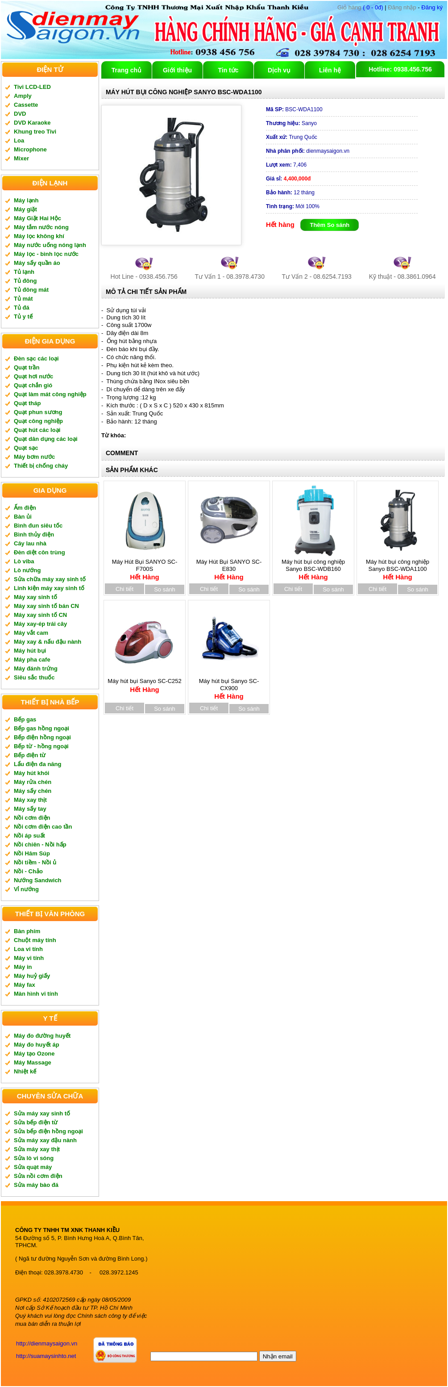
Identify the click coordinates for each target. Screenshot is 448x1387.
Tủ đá (21, 307)
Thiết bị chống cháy (41, 465)
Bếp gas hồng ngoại (41, 728)
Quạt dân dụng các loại (46, 439)
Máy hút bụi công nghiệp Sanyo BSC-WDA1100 (397, 566)
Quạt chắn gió (33, 385)
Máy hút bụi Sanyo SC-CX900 (229, 685)
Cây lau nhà (30, 543)
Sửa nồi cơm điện (38, 1176)
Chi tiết (124, 589)
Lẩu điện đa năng (37, 764)
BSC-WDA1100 (294, 109)
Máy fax (24, 984)
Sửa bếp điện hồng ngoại (48, 1131)
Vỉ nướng (26, 889)
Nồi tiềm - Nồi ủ (35, 862)
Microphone (30, 149)
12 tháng (290, 192)
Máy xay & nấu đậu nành (47, 641)
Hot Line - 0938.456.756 (144, 276)
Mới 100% (292, 206)
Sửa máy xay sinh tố (42, 1113)
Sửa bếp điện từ (36, 1122)
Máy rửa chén (32, 782)
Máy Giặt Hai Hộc (37, 218)
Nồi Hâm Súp (32, 853)
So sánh (164, 589)
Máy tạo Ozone (34, 1053)
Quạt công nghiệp (38, 421)
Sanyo (291, 123)
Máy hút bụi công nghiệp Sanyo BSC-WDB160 (313, 566)
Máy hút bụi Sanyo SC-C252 (145, 682)
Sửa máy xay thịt (37, 1149)
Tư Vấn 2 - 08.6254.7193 (317, 276)
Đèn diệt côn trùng (39, 552)
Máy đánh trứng (36, 668)
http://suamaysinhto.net (46, 1356)
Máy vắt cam (31, 632)
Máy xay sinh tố (35, 597)
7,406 (286, 165)
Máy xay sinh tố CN (40, 615)
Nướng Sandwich (38, 880)
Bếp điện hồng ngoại (42, 737)
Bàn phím (27, 931)
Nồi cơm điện (32, 817)
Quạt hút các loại (37, 430)
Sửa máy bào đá (36, 1185)
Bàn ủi (23, 516)
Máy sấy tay (30, 808)
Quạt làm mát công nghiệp (50, 394)
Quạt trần (26, 367)
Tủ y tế (23, 316)
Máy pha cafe (32, 659)
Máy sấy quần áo (37, 263)
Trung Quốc (291, 137)
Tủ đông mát (31, 289)
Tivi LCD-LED (32, 87)
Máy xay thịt (30, 799)
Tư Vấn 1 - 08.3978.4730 (230, 276)
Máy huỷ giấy (32, 975)
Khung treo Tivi (35, 131)
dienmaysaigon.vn (307, 151)
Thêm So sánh (329, 225)
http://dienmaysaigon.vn (46, 1343)
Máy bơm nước (34, 456)
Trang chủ (126, 70)
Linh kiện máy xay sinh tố (49, 588)
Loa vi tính (28, 949)
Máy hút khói (31, 773)
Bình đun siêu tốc (38, 525)
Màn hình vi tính (36, 993)
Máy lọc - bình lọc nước (46, 254)
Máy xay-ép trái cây (40, 623)
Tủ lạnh (24, 271)
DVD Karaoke (32, 122)
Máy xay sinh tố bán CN (46, 606)
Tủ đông (25, 280)
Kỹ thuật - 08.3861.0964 (402, 276)
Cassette (26, 104)
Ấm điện (25, 507)
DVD (20, 113)
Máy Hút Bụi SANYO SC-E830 (229, 566)
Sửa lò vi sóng (34, 1158)
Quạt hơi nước (33, 376)
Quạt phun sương (38, 412)
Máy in (23, 967)
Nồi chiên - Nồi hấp (40, 844)
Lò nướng (27, 570)
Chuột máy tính (35, 940)
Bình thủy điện (34, 534)
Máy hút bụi (30, 650)
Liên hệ (330, 70)
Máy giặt (25, 209)
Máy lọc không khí (39, 236)
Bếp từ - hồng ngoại (41, 746)
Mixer (21, 158)
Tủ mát (23, 298)
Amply (23, 95)
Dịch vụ (279, 70)
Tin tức (228, 70)
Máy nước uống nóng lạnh (50, 245)
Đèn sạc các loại (36, 358)
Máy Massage (32, 1062)
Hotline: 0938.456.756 (400, 69)
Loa (19, 140)
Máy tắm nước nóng (41, 227)
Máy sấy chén (32, 791)
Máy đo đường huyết (42, 1035)
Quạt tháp (27, 403)
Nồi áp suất (29, 835)
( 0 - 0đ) (360, 7)
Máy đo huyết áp (36, 1044)
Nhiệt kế (25, 1071)
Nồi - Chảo (28, 871)
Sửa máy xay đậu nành (45, 1140)
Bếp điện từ (30, 755)
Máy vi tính (29, 958)
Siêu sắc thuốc (34, 677)
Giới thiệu (177, 70)
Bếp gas (25, 719)
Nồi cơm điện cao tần (43, 826)
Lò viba (24, 561)
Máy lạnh (26, 200)
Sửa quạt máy (33, 1167)
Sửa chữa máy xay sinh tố (50, 579)
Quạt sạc (26, 447)
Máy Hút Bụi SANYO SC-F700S (144, 566)
